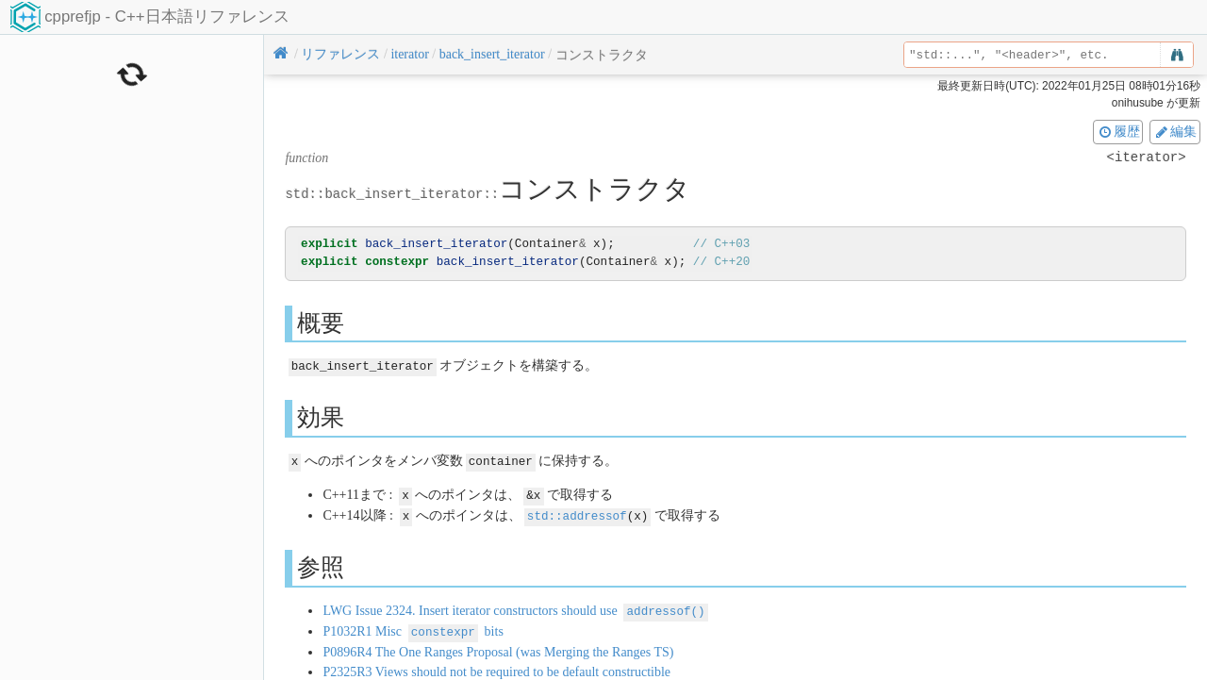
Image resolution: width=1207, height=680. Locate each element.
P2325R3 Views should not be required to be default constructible (496, 666)
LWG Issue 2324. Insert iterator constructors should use (514, 607)
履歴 (1118, 131)
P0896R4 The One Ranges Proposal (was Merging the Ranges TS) (497, 646)
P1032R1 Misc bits (412, 627)
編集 (1175, 131)
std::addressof (577, 513)
